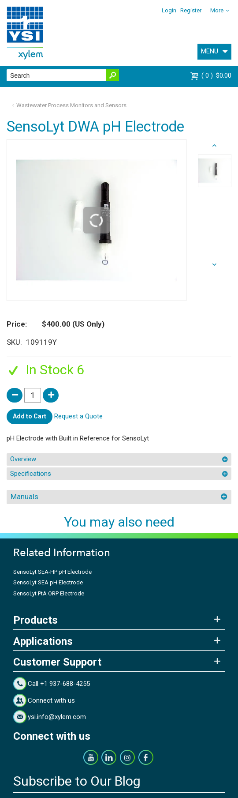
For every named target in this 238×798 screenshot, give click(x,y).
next (215, 145)
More (216, 10)
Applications (43, 641)
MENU (209, 51)
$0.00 (216, 75)
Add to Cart (29, 416)
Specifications (30, 474)
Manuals (24, 496)
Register (190, 10)
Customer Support (57, 662)
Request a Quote (78, 416)
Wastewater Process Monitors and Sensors (71, 105)
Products (35, 620)
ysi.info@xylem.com (57, 717)
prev (215, 264)
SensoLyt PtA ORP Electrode (48, 593)
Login (169, 10)
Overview (23, 459)
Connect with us (51, 700)
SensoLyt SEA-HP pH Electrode (52, 571)
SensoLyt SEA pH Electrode (48, 582)
